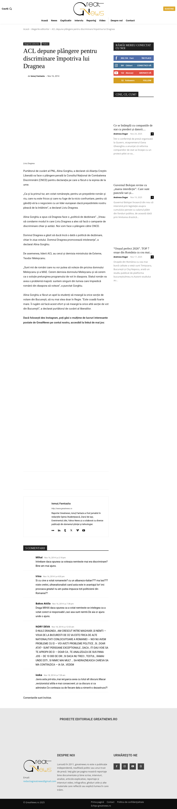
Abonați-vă (145, 72)
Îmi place (146, 58)
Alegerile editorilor (40, 29)
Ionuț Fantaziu (38, 76)
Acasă (26, 29)
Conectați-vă (144, 65)
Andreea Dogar (121, 133)
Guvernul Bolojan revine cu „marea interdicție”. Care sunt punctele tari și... (131, 189)
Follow (147, 80)
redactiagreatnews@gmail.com (39, 781)
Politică (45, 43)
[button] (7, 8)
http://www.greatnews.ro (61, 508)
